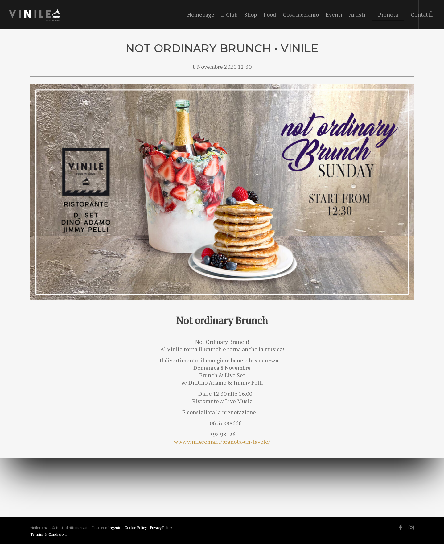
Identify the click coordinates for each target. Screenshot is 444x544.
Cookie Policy (136, 527)
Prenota (388, 14)
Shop (250, 14)
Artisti (357, 14)
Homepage (200, 14)
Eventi (334, 14)
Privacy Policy (161, 527)
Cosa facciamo (301, 14)
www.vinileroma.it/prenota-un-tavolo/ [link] (222, 441)
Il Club (229, 14)
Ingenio (114, 527)
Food (270, 14)
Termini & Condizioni (48, 534)
